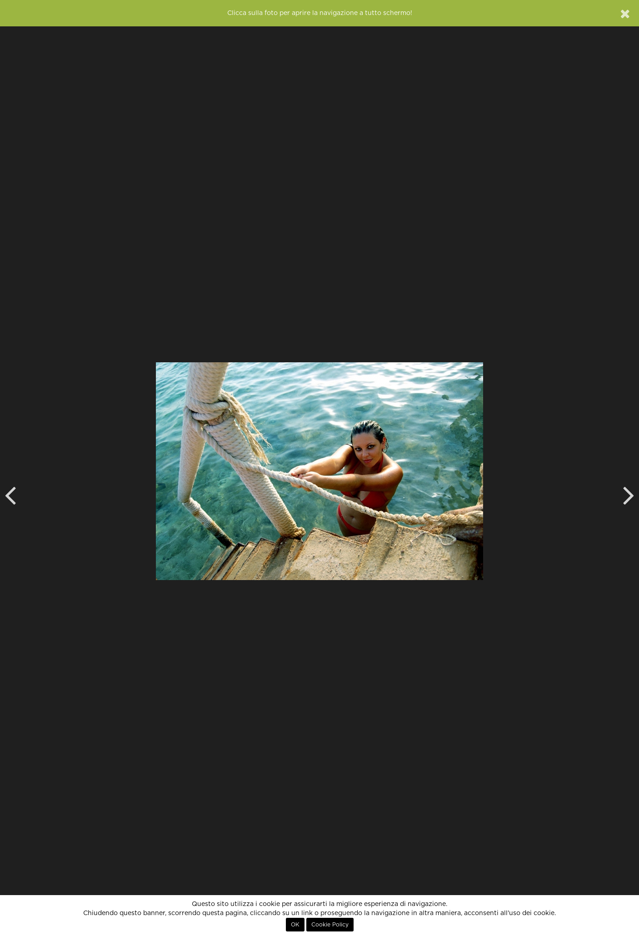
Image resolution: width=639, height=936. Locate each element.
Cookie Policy (330, 924)
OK (295, 924)
